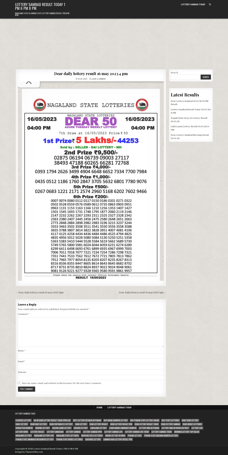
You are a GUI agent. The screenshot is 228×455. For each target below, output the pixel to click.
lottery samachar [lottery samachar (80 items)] (55, 431)
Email (21, 361)
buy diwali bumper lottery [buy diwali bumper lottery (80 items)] (116, 420)
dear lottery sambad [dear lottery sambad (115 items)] (170, 424)
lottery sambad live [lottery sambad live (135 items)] (113, 431)
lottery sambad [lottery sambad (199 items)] (73, 431)
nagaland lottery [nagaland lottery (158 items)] (24, 435)
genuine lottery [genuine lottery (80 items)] (42, 428)
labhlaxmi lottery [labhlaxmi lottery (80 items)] (98, 428)
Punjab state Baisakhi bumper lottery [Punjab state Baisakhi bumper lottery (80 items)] (161, 435)
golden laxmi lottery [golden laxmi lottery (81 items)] (61, 428)
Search (174, 72)
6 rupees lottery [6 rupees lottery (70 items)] (23, 420)
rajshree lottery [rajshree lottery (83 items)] (93, 439)
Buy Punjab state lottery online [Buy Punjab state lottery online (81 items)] (144, 420)
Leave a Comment (99, 79)
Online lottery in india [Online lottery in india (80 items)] (115, 435)
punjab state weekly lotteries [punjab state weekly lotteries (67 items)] (69, 439)
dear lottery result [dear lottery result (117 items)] (99, 424)
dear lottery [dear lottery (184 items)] (81, 424)
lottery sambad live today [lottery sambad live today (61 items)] (137, 431)
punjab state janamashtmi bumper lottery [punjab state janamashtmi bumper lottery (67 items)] (35, 439)
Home (99, 407)
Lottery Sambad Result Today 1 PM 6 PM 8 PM (40, 6)
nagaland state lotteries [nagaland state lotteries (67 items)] (68, 435)
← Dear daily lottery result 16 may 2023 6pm (39, 292)
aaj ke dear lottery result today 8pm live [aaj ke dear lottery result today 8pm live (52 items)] (52, 420)
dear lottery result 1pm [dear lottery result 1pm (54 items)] (121, 424)
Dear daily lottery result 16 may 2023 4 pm (91, 73)
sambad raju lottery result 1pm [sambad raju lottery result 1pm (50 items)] (118, 439)
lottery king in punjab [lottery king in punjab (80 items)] (149, 428)
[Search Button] (210, 4)
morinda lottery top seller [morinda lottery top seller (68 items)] (186, 431)
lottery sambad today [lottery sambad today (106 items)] (162, 431)
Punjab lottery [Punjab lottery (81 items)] (135, 435)
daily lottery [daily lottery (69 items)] (22, 424)
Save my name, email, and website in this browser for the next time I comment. (61, 383)
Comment (23, 314)
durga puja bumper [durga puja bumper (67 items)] (24, 428)
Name (21, 351)
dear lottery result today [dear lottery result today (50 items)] (146, 424)
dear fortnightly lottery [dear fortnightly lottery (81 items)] (61, 424)
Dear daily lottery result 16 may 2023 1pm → (142, 292)
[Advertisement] (114, 42)
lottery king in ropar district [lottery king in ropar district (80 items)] (175, 428)
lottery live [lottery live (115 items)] (197, 428)
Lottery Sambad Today (193, 4)
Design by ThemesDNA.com (29, 452)
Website (22, 372)
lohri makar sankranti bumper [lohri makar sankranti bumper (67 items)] (122, 428)
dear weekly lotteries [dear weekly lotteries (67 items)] (192, 424)
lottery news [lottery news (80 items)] (22, 431)
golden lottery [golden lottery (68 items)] (81, 428)
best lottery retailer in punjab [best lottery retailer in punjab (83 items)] (87, 420)
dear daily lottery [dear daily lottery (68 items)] (39, 424)
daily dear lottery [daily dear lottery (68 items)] (190, 420)
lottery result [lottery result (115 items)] (37, 431)
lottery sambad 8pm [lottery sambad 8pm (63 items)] (92, 431)
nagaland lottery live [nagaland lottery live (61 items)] (44, 435)
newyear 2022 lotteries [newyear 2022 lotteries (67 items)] (92, 435)
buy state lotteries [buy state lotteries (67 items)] (170, 420)
